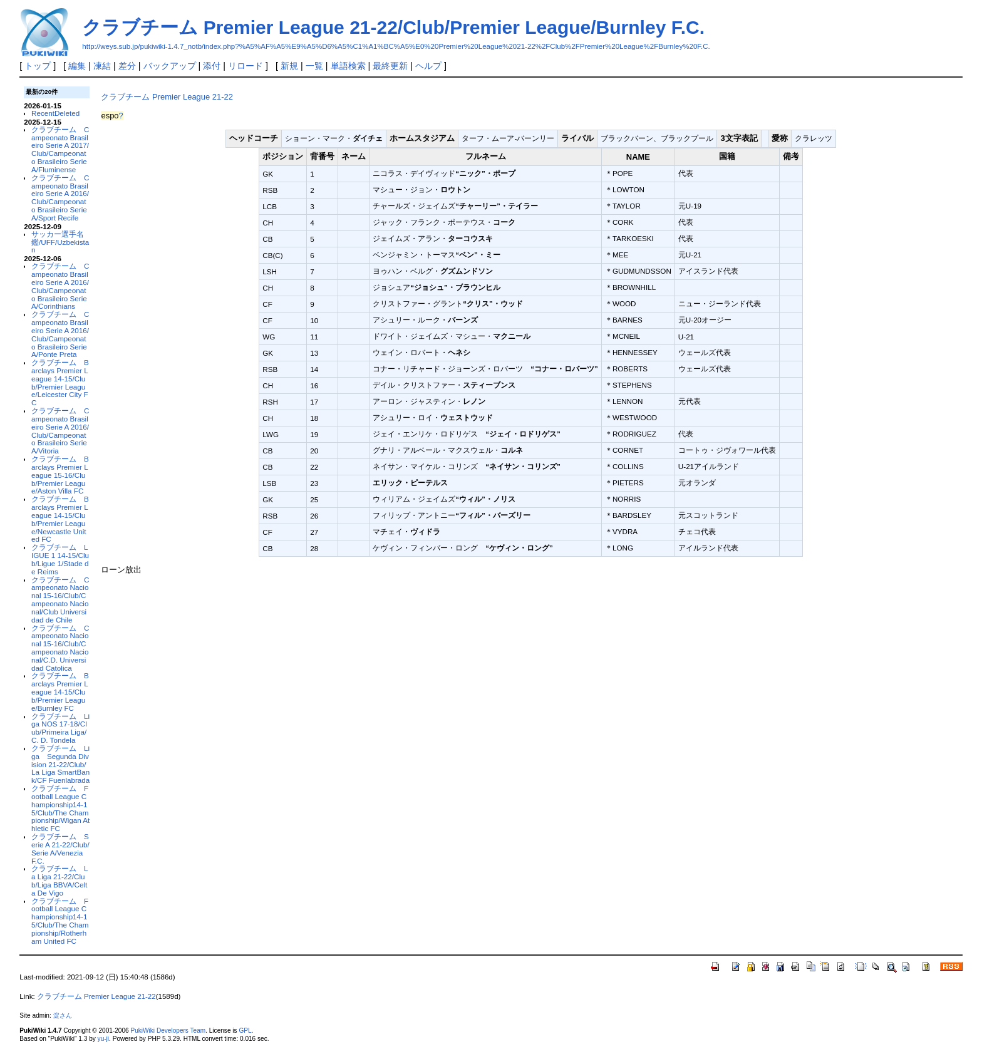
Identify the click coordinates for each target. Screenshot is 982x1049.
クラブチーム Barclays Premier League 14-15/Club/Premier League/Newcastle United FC (60, 519)
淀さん (62, 1015)
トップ (37, 66)
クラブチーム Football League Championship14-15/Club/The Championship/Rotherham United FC (59, 921)
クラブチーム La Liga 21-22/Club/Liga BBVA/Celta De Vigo (59, 880)
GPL (245, 1030)
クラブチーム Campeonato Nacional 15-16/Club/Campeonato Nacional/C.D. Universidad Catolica (60, 648)
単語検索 (348, 66)
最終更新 (390, 66)
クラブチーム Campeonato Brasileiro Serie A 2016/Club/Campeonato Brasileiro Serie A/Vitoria (60, 430)
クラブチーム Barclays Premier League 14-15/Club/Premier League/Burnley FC (60, 691)
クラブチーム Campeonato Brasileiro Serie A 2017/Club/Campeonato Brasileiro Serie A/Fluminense (60, 149)
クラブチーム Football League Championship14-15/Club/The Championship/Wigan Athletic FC (60, 808)
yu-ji (103, 1038)
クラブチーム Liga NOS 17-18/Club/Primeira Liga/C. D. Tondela (60, 728)
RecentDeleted (55, 113)
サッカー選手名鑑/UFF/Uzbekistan (60, 242)
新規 (289, 66)
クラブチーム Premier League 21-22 (167, 96)
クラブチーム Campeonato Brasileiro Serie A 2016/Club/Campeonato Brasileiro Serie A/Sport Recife (60, 197)
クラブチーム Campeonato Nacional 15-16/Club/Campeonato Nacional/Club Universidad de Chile (60, 600)
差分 (127, 66)
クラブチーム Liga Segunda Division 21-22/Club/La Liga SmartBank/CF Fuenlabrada (60, 764)
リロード (245, 66)
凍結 (102, 66)
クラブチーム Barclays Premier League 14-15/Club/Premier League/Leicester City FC (60, 382)
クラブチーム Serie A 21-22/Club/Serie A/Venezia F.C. (60, 848)
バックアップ (169, 66)
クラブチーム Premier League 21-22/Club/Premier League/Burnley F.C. (393, 27)
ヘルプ (428, 66)
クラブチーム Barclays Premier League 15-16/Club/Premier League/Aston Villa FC (60, 475)
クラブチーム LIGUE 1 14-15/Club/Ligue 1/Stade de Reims (60, 559)
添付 (211, 66)
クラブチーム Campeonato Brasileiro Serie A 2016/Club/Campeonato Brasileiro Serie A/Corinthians (60, 286)
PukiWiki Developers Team (167, 1030)
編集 (77, 66)
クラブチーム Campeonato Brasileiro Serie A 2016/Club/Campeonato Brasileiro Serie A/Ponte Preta (60, 334)
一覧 (314, 66)
